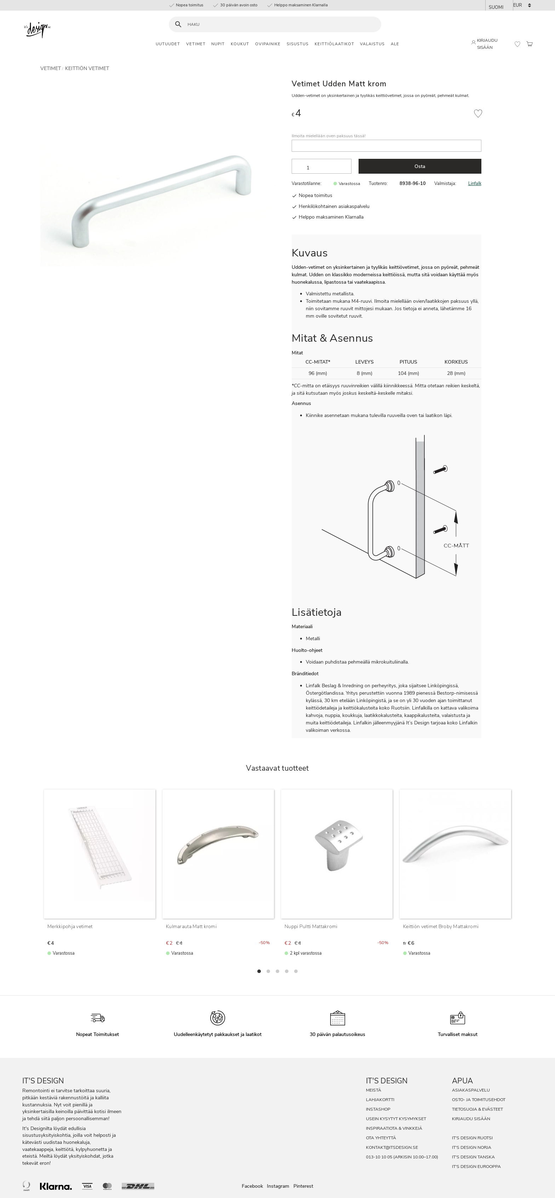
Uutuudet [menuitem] (168, 44)
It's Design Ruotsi (472, 1138)
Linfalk (474, 183)
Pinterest (303, 1186)
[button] (517, 44)
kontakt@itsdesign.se (392, 1147)
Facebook (252, 1186)
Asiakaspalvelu (471, 1090)
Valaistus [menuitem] (372, 44)
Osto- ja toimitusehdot (478, 1099)
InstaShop (378, 1109)
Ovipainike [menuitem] (268, 44)
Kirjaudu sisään (471, 1119)
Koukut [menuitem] (240, 44)
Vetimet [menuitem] (196, 44)
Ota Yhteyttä (381, 1138)
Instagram (278, 1186)
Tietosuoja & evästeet (477, 1109)
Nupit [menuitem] (218, 44)
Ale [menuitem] (395, 44)
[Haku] (178, 24)
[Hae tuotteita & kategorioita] (279, 24)
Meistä (373, 1090)
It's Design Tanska (473, 1157)
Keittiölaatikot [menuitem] (334, 44)
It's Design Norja (471, 1147)
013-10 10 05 (379, 1157)
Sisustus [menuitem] (298, 44)
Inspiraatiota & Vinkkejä (394, 1128)
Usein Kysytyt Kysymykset (396, 1119)
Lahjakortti (380, 1099)
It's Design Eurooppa (476, 1166)
